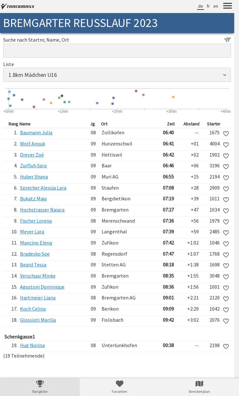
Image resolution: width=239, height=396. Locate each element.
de (200, 6)
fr (208, 6)
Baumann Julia (36, 132)
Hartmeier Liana (38, 297)
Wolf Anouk (32, 143)
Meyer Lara (32, 231)
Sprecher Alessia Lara (43, 188)
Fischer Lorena (36, 221)
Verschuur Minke (38, 275)
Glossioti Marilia (38, 320)
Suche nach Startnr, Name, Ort (117, 40)
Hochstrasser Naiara (42, 209)
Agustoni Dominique (42, 287)
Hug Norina (32, 345)
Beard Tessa (33, 264)
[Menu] (227, 6)
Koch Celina (33, 308)
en (215, 6)
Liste (8, 64)
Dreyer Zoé (32, 154)
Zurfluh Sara (33, 165)
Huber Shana (34, 176)
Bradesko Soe (35, 254)
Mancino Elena (36, 242)
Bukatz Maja (33, 198)
